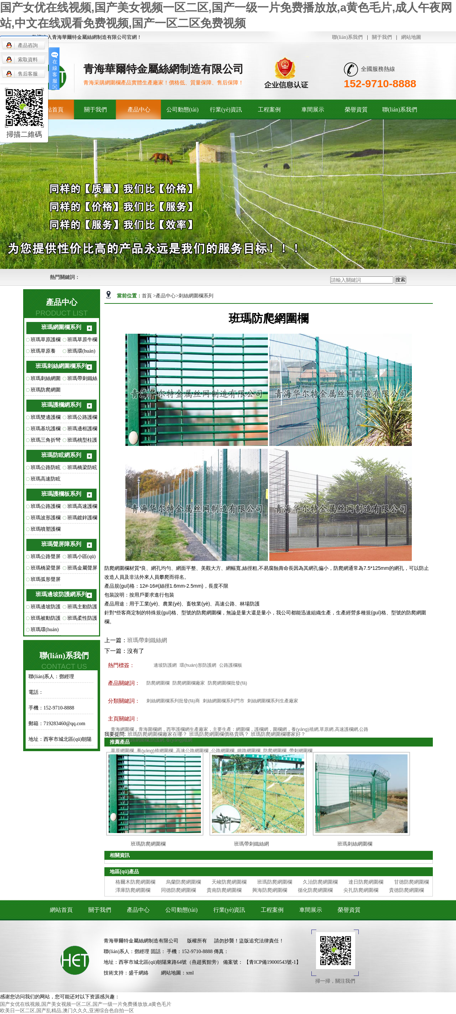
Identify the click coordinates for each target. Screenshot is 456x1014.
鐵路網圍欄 (248, 750)
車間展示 (312, 109)
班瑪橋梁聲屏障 (46, 569)
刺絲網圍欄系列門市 (223, 700)
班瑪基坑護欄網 (46, 430)
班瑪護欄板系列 (61, 494)
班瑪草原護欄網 (46, 341)
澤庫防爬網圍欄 (132, 890)
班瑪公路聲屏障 (46, 558)
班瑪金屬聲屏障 (82, 569)
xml (190, 973)
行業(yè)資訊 (226, 109)
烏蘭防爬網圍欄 (183, 882)
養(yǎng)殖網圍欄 (155, 750)
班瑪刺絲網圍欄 (46, 380)
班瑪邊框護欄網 (82, 430)
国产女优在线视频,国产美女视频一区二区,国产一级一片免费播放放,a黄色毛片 (85, 1004)
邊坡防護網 (165, 665)
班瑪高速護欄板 (82, 508)
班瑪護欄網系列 (61, 405)
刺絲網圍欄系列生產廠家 (272, 700)
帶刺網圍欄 (300, 750)
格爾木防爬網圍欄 (135, 882)
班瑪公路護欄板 (46, 508)
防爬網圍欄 (158, 683)
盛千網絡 (139, 973)
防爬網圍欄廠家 (188, 683)
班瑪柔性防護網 (82, 619)
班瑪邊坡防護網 (46, 608)
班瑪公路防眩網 (46, 469)
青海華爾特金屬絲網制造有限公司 (141, 940)
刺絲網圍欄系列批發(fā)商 (173, 700)
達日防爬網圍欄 (365, 882)
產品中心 (139, 109)
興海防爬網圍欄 (269, 890)
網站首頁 (61, 910)
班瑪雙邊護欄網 (46, 419)
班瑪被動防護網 (46, 619)
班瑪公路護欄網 (82, 419)
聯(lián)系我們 (347, 37)
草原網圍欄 (122, 750)
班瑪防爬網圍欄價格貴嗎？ (219, 734)
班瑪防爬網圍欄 (46, 391)
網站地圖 (411, 37)
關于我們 (382, 37)
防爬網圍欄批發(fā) (227, 683)
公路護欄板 (230, 665)
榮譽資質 (356, 109)
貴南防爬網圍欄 (224, 890)
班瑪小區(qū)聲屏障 (81, 558)
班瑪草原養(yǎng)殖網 (43, 352)
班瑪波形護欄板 (46, 519)
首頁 (147, 295)
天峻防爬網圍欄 (229, 882)
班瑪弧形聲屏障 (46, 581)
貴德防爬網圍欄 (406, 890)
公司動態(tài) (182, 109)
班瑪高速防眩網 (46, 480)
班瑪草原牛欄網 (82, 341)
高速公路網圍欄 (192, 750)
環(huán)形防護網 (198, 665)
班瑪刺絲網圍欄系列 (61, 366)
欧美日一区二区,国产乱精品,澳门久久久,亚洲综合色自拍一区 (67, 1010)
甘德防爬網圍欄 (411, 882)
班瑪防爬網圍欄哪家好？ (278, 734)
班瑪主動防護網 (82, 608)
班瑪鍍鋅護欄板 (82, 519)
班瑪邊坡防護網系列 (61, 594)
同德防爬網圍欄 (178, 890)
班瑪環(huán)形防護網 (45, 631)
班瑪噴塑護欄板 (46, 530)
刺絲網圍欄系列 (195, 295)
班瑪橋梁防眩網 (82, 469)
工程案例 (269, 109)
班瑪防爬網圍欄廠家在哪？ (157, 734)
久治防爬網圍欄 (320, 882)
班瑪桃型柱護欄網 (82, 441)
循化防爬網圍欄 (315, 890)
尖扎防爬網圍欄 (360, 890)
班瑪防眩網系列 (61, 455)
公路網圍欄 (222, 750)
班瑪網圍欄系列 (61, 327)
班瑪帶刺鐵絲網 (82, 380)
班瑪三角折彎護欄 (46, 441)
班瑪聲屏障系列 (61, 544)
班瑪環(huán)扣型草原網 (81, 352)
